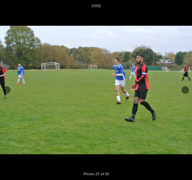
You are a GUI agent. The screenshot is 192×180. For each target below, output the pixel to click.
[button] (186, 7)
